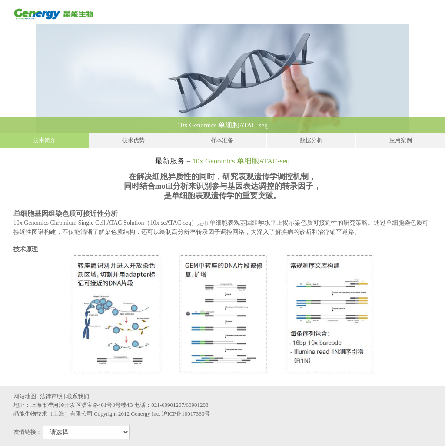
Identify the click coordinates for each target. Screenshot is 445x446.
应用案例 (400, 140)
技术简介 (44, 140)
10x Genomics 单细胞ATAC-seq (309, 125)
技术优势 (133, 140)
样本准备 (222, 140)
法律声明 (51, 396)
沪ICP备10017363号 (186, 413)
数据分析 (311, 140)
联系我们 (77, 396)
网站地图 (24, 396)
